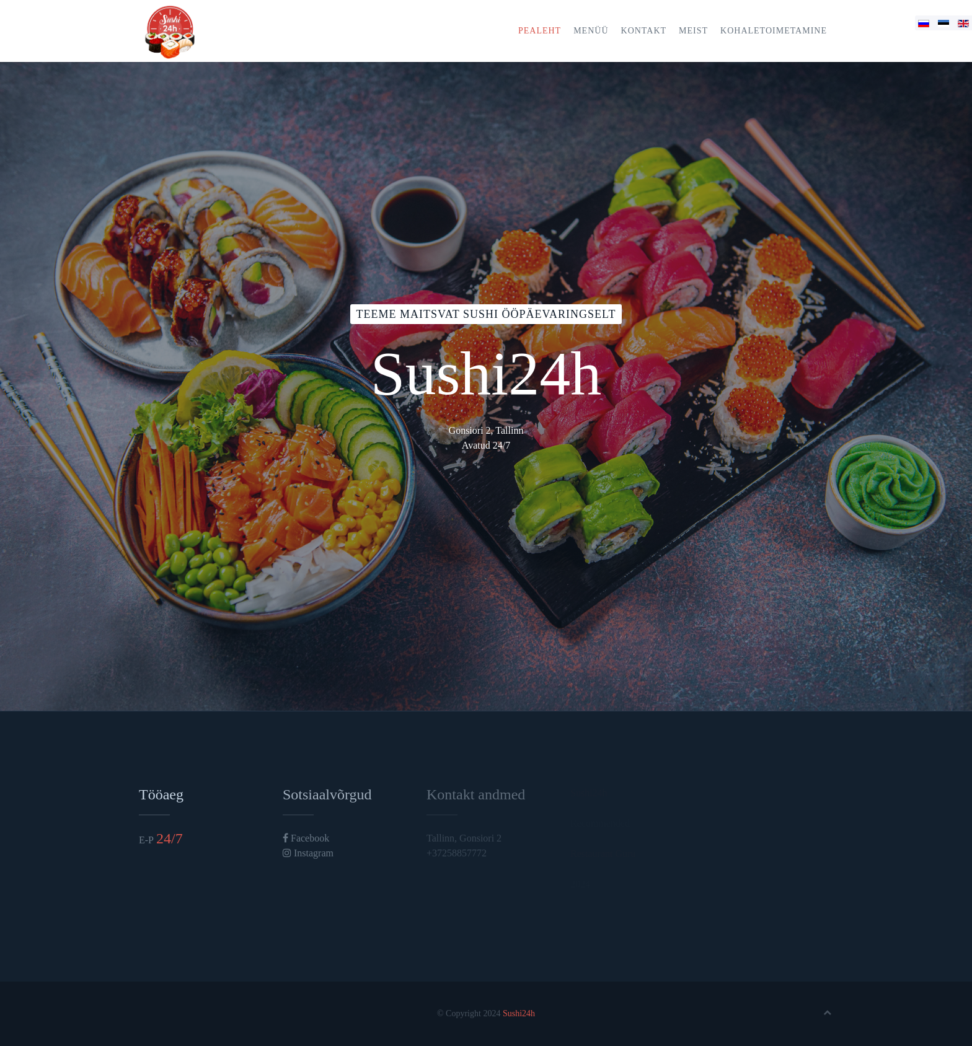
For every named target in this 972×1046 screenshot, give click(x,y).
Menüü (590, 30)
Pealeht (539, 30)
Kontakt (644, 30)
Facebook (306, 838)
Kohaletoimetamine (773, 30)
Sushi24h (519, 1013)
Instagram (308, 853)
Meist (693, 30)
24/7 (169, 838)
